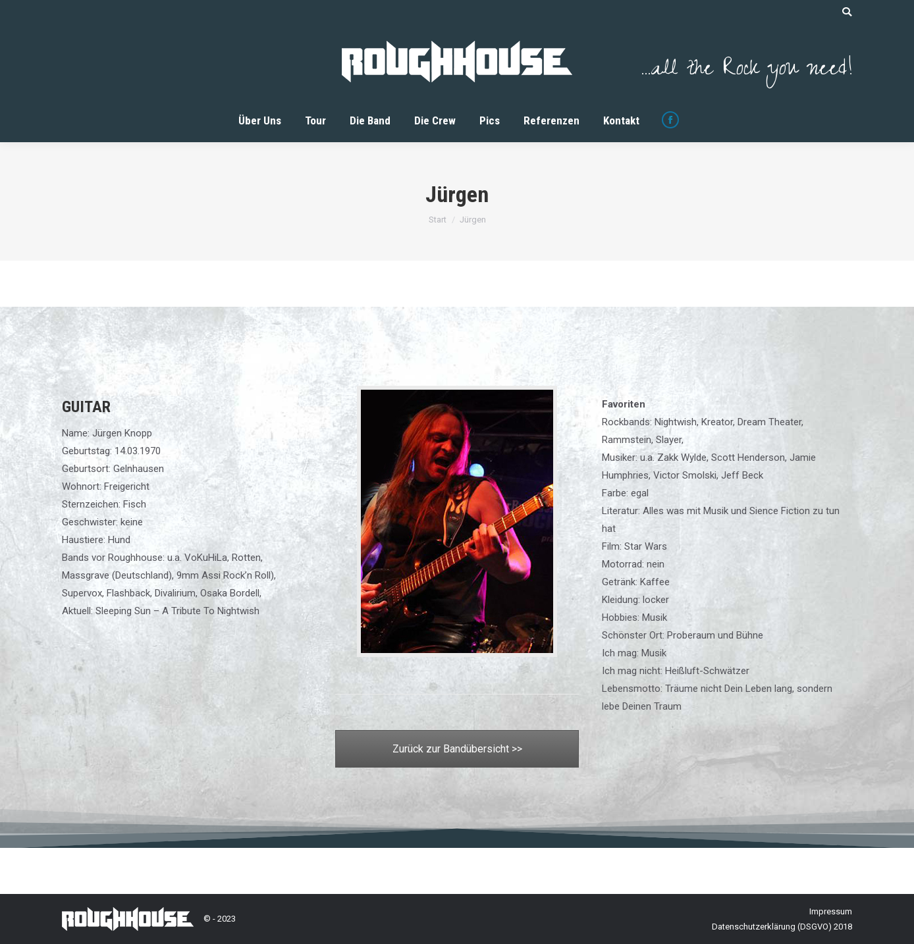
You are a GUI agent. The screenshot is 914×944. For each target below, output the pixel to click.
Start (437, 219)
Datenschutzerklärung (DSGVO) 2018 (782, 926)
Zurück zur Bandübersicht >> (457, 749)
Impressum (830, 911)
